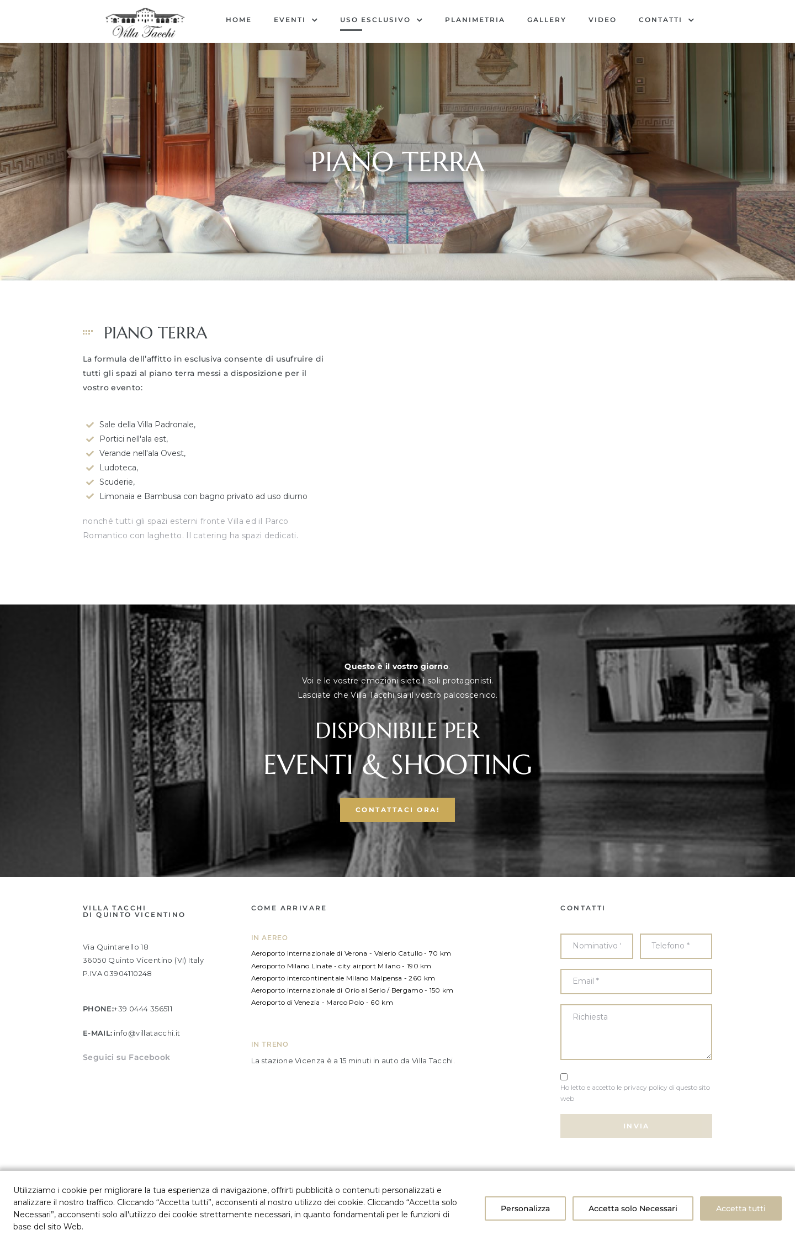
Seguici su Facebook (127, 1098)
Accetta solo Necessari (633, 1208)
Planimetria (475, 19)
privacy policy (645, 1128)
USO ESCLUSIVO (381, 19)
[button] (397, 851)
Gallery (546, 19)
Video (603, 19)
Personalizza (525, 1208)
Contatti (667, 19)
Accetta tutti (741, 1208)
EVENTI (296, 19)
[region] (397, 1208)
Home (239, 19)
